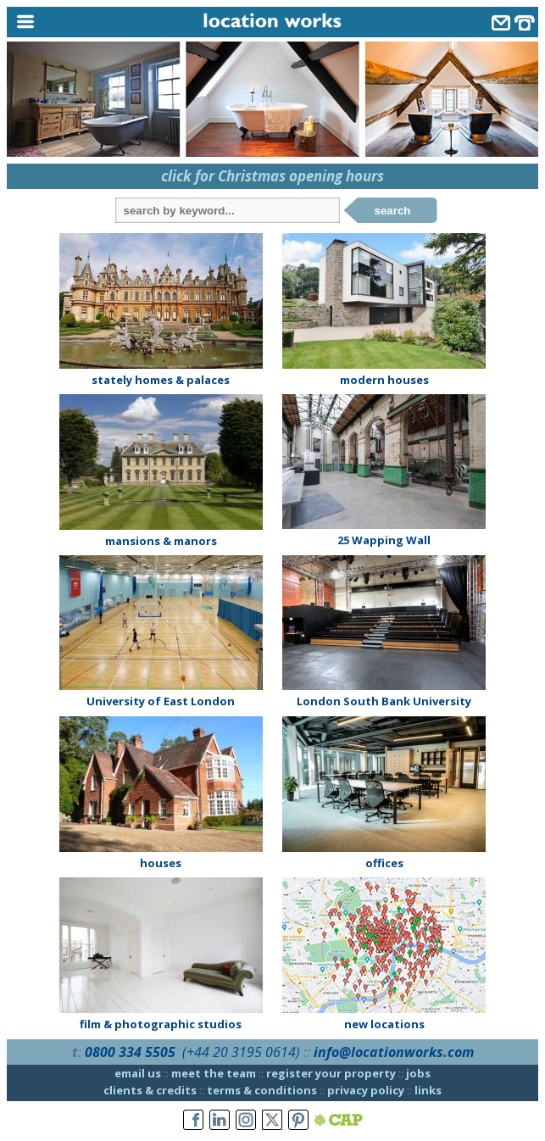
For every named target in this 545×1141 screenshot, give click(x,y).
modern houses (384, 379)
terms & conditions (262, 1090)
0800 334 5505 (130, 1052)
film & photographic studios (161, 1024)
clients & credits (150, 1090)
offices (384, 863)
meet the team (213, 1073)
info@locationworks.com (394, 1052)
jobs (418, 1073)
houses (160, 863)
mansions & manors (161, 540)
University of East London (160, 701)
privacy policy (365, 1090)
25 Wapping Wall (384, 540)
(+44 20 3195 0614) (241, 1052)
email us (137, 1073)
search (393, 210)
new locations (384, 1024)
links (428, 1090)
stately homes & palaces (161, 379)
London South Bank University (384, 701)
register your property (331, 1073)
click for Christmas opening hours (272, 176)
